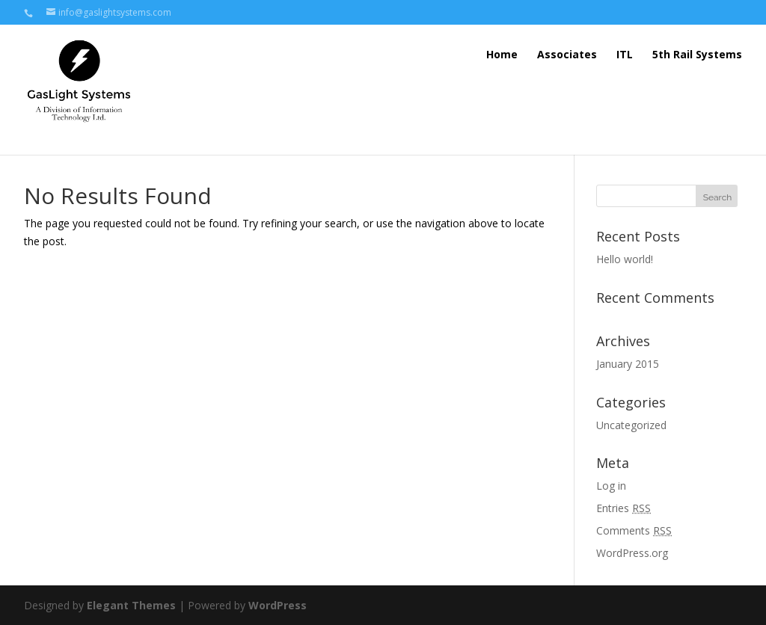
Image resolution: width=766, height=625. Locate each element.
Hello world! (624, 259)
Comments (634, 530)
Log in (611, 485)
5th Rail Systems (697, 54)
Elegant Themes (131, 605)
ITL (624, 54)
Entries (623, 508)
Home (502, 54)
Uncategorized (631, 425)
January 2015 (627, 364)
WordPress (277, 605)
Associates (567, 54)
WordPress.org (632, 553)
